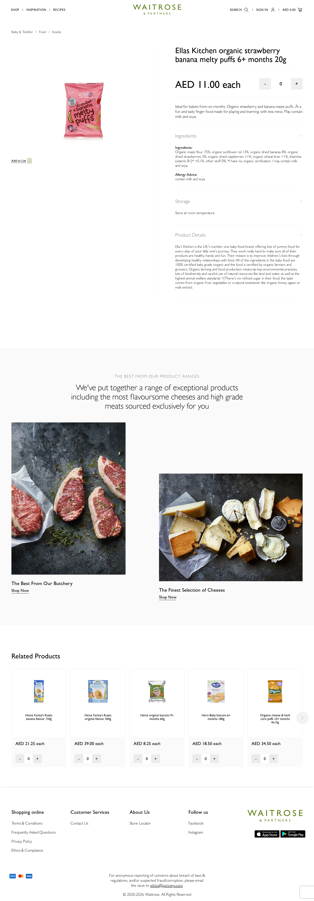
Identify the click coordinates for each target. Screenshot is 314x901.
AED (292, 10)
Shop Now (20, 590)
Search (239, 10)
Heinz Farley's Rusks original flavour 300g (98, 717)
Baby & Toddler (22, 32)
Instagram (195, 832)
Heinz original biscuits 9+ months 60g (157, 717)
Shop (15, 10)
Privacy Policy (21, 841)
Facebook (195, 823)
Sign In (265, 10)
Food (42, 32)
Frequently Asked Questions (33, 832)
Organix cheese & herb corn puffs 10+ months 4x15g (275, 718)
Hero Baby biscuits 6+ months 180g (216, 717)
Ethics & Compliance (27, 850)
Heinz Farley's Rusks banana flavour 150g (38, 717)
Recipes (59, 10)
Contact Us (79, 823)
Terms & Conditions (26, 823)
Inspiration (36, 10)
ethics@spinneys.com (166, 885)
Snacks (56, 32)
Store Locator (140, 823)
